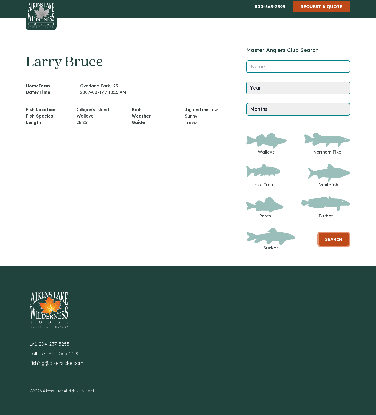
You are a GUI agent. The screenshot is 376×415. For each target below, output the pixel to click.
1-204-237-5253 (52, 344)
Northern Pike (327, 144)
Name (258, 66)
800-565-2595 (270, 6)
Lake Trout (263, 175)
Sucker (270, 239)
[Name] (298, 66)
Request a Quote (321, 6)
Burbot (325, 207)
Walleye (266, 144)
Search (333, 239)
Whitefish (328, 175)
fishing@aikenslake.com (56, 363)
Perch (265, 207)
